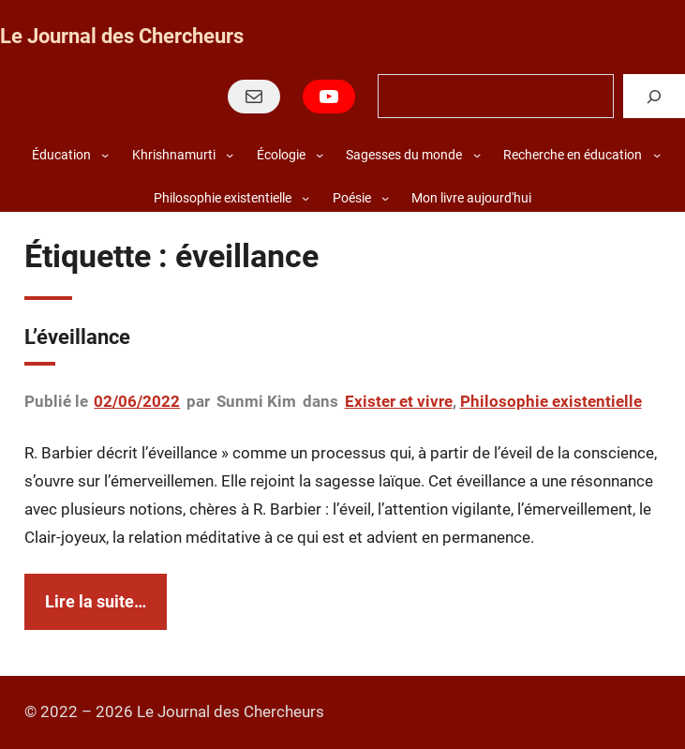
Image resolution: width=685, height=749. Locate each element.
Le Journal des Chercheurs (122, 36)
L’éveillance (77, 337)
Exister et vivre (399, 401)
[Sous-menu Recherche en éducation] (657, 154)
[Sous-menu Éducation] (105, 154)
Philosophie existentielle (551, 401)
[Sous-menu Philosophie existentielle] (305, 198)
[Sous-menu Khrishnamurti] (229, 154)
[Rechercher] (654, 96)
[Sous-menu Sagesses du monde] (477, 154)
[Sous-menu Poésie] (385, 198)
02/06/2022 (137, 401)
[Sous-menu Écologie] (319, 154)
